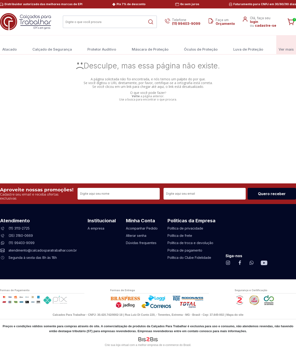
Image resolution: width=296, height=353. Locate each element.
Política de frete (179, 236)
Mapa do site (234, 314)
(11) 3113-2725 (19, 228)
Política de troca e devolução (190, 243)
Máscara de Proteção (150, 45)
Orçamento (225, 24)
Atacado (9, 45)
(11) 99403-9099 (186, 24)
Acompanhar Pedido (142, 228)
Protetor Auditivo (101, 45)
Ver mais (286, 45)
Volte (136, 96)
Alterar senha (136, 236)
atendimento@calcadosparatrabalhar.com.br (42, 250)
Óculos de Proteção (201, 45)
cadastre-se (265, 25)
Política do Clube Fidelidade (189, 258)
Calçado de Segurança (52, 45)
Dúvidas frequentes (141, 243)
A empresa (96, 228)
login (254, 22)
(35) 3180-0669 (20, 236)
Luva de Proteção (248, 45)
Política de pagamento (184, 250)
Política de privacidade (185, 228)
